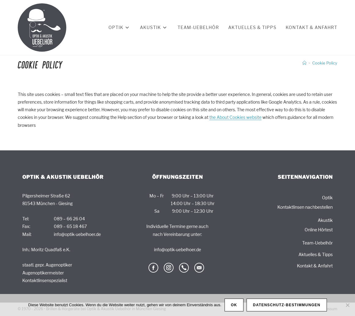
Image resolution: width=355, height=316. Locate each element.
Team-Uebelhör (317, 242)
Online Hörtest (319, 229)
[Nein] (347, 305)
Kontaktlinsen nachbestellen (305, 207)
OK (234, 305)
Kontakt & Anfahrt (315, 265)
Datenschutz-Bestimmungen (286, 305)
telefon (184, 268)
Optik (327, 197)
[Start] (304, 63)
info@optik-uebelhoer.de (77, 234)
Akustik (325, 220)
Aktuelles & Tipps (315, 254)
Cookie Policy (324, 63)
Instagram (169, 268)
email (199, 268)
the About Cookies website (235, 117)
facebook (153, 268)
